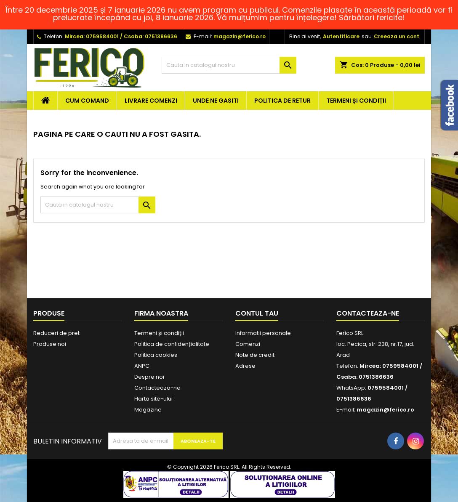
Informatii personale (263, 333)
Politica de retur (282, 100)
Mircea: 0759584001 (92, 36)
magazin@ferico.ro (239, 36)
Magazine (148, 410)
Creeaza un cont (396, 36)
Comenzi (247, 344)
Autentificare (341, 36)
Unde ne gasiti (216, 100)
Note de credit (254, 355)
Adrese (245, 366)
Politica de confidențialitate (171, 344)
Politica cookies (155, 355)
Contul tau (256, 313)
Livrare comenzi (151, 100)
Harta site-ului (153, 399)
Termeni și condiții (356, 100)
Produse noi (49, 344)
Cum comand (87, 100)
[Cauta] (229, 65)
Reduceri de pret (56, 333)
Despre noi (149, 377)
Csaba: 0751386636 (150, 36)
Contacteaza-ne (157, 388)
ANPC (141, 366)
